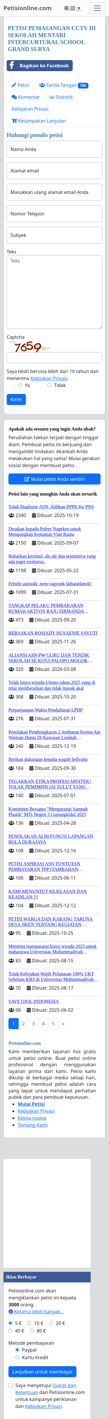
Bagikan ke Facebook (38, 65)
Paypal (29, 1350)
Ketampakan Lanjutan (39, 121)
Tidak (60, 385)
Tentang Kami (33, 1125)
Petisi (20, 85)
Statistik (61, 97)
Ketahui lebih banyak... (36, 1311)
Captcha (15, 337)
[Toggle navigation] (97, 8)
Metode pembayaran (31, 1343)
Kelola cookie (32, 1118)
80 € (41, 1331)
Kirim (16, 399)
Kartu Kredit (35, 1357)
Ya (27, 385)
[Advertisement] (54, 1213)
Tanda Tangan (63, 85)
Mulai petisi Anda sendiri (54, 479)
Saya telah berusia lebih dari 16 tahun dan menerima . (53, 374)
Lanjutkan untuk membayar (42, 1371)
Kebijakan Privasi (30, 109)
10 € (38, 1323)
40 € (19, 1331)
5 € (18, 1323)
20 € (60, 1323)
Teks (11, 251)
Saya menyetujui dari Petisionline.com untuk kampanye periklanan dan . (50, 1395)
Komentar (26, 97)
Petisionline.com (27, 8)
